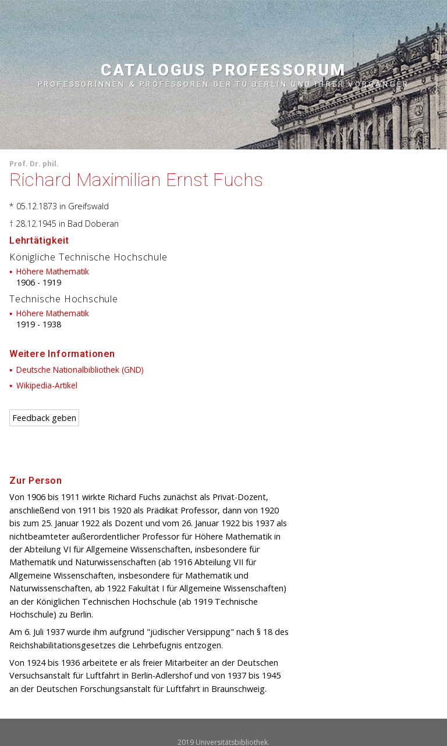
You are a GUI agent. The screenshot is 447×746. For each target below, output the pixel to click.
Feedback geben (44, 417)
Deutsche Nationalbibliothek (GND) (80, 369)
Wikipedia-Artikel (46, 385)
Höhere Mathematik (52, 271)
